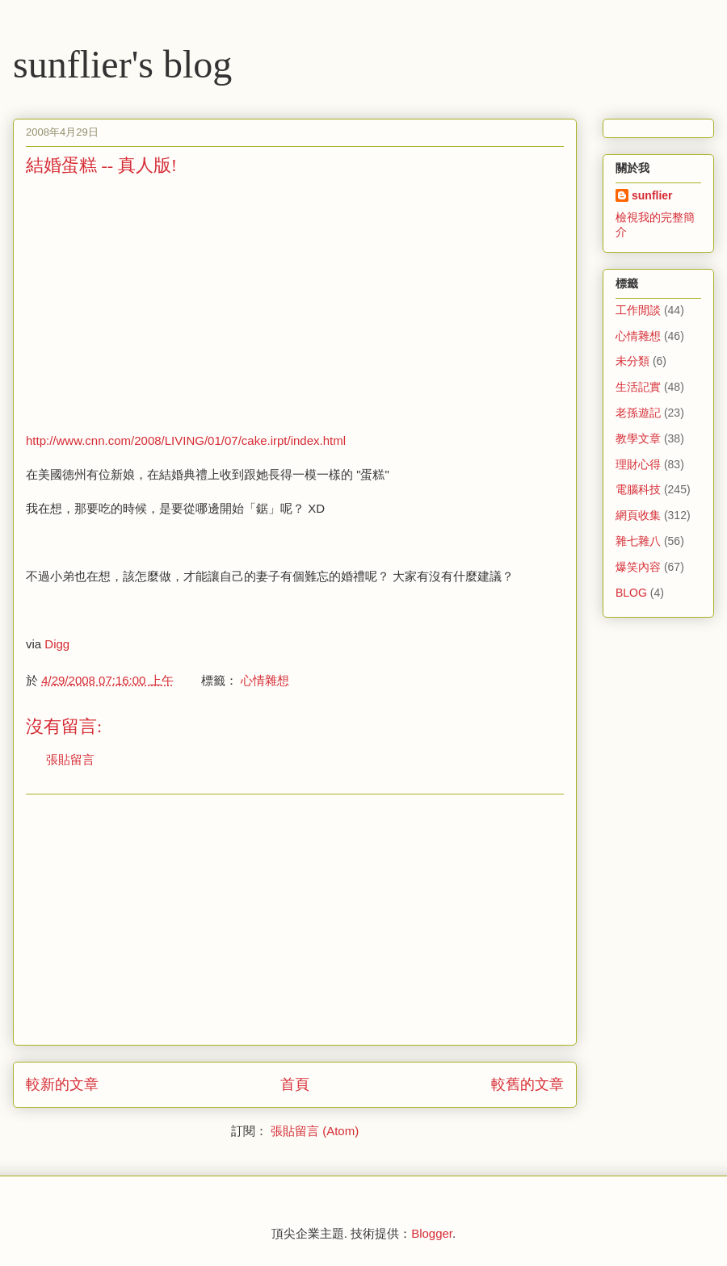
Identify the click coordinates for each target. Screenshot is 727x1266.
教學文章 (638, 438)
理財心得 (638, 464)
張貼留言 (70, 759)
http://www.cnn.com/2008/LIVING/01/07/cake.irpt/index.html (186, 440)
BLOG (631, 592)
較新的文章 (62, 1084)
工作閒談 (638, 310)
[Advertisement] (161, 303)
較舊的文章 (527, 1084)
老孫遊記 (638, 412)
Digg (56, 644)
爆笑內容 (638, 566)
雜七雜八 (638, 540)
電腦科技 (638, 489)
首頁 (294, 1084)
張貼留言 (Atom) (315, 1131)
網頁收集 (638, 515)
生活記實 (638, 386)
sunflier (652, 195)
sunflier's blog (122, 64)
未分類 (632, 360)
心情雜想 (265, 680)
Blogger (431, 1233)
